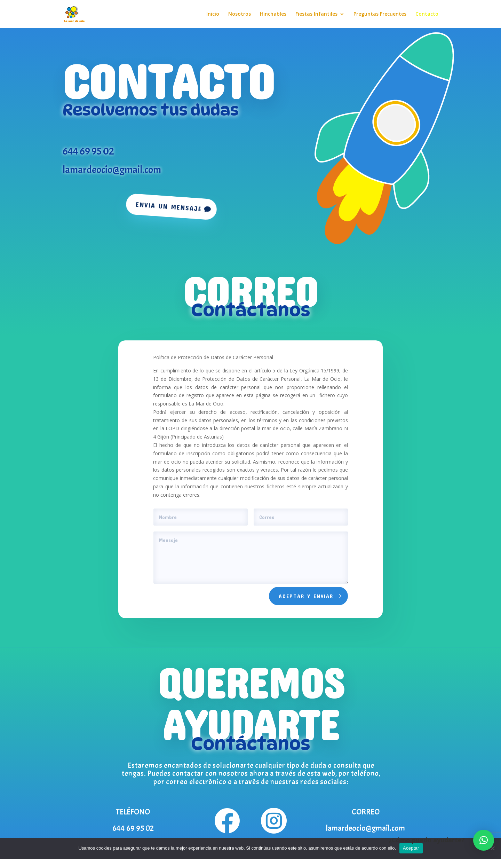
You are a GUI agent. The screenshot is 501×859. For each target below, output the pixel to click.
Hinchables (273, 14)
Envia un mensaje (168, 206)
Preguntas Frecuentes (379, 14)
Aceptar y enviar (306, 596)
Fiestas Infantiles (316, 14)
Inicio (212, 14)
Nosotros (239, 14)
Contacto (426, 14)
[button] (483, 840)
